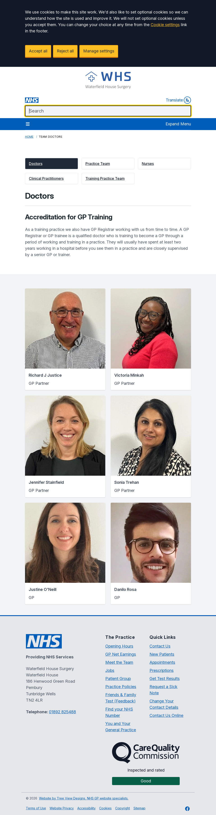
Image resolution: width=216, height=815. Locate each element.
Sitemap (139, 808)
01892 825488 (62, 711)
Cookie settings (165, 24)
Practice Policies (120, 686)
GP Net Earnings (120, 654)
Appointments (162, 662)
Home (29, 136)
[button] (51, 163)
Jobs (109, 670)
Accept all (38, 51)
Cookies (105, 808)
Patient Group (118, 678)
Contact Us (159, 646)
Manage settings (98, 51)
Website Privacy (62, 808)
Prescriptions (161, 670)
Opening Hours (119, 646)
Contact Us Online (166, 715)
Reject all (65, 51)
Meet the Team (119, 662)
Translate (178, 100)
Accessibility (86, 808)
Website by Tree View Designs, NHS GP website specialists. (83, 798)
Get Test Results (164, 678)
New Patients (161, 654)
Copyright (122, 808)
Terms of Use (36, 808)
